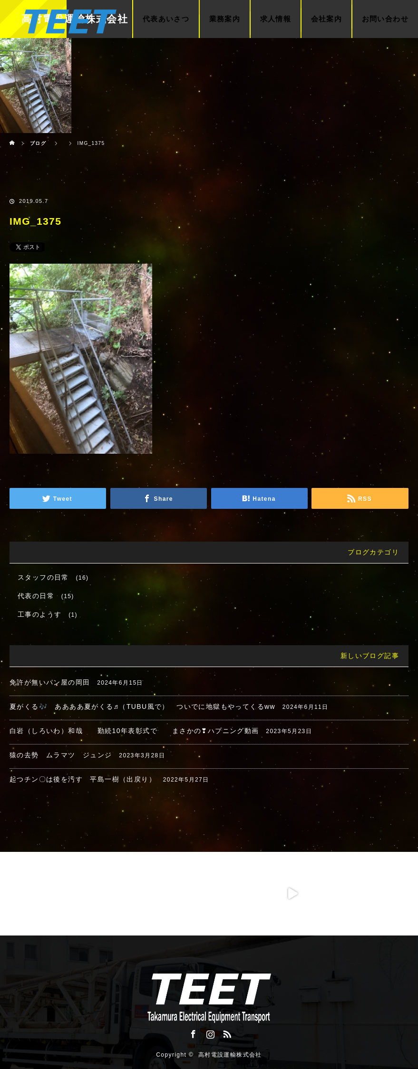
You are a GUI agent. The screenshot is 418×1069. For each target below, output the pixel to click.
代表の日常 (36, 596)
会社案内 (326, 19)
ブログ (38, 143)
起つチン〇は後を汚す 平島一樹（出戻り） (83, 779)
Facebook (192, 1032)
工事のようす (39, 614)
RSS (226, 1032)
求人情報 (276, 19)
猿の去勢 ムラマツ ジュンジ (61, 755)
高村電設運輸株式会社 (230, 1054)
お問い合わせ (385, 19)
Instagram (209, 1032)
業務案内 (225, 19)
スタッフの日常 (43, 577)
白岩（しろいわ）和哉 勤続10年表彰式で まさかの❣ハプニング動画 (134, 731)
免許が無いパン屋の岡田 (50, 682)
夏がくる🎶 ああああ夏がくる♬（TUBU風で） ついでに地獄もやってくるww (142, 706)
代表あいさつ (166, 19)
